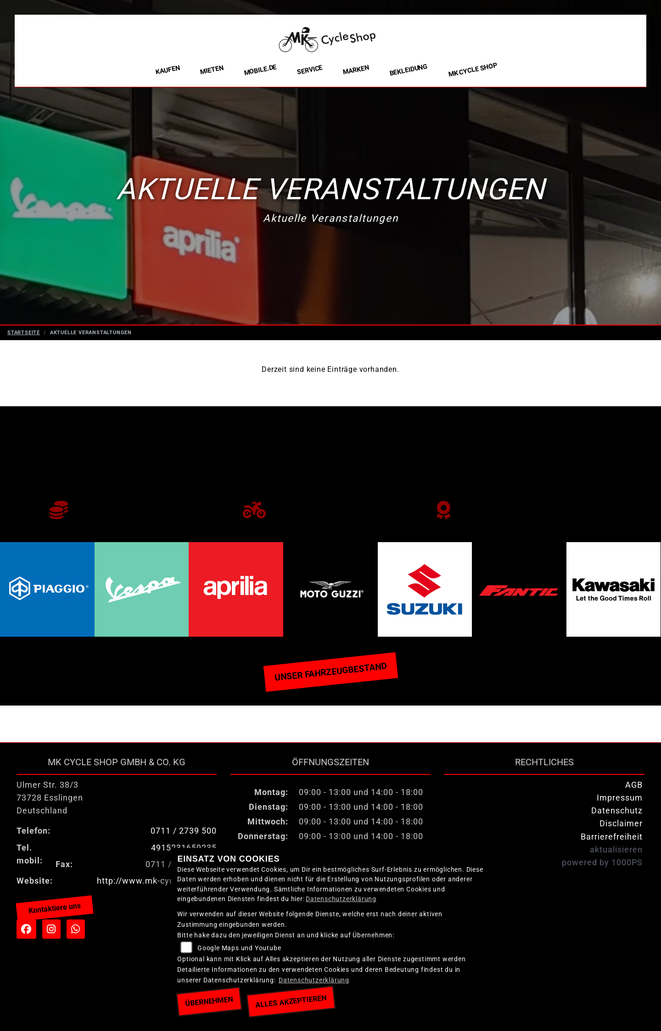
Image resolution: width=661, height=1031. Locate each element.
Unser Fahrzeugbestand (330, 672)
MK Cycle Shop (473, 70)
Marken (356, 70)
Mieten (212, 70)
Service (310, 70)
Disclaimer (621, 823)
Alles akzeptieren (291, 1001)
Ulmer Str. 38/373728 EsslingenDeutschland (50, 797)
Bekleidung (408, 70)
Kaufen (167, 70)
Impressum (620, 797)
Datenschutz (617, 810)
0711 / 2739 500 (184, 830)
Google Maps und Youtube (239, 948)
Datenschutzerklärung (341, 899)
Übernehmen (209, 1002)
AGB (634, 785)
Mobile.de (260, 70)
